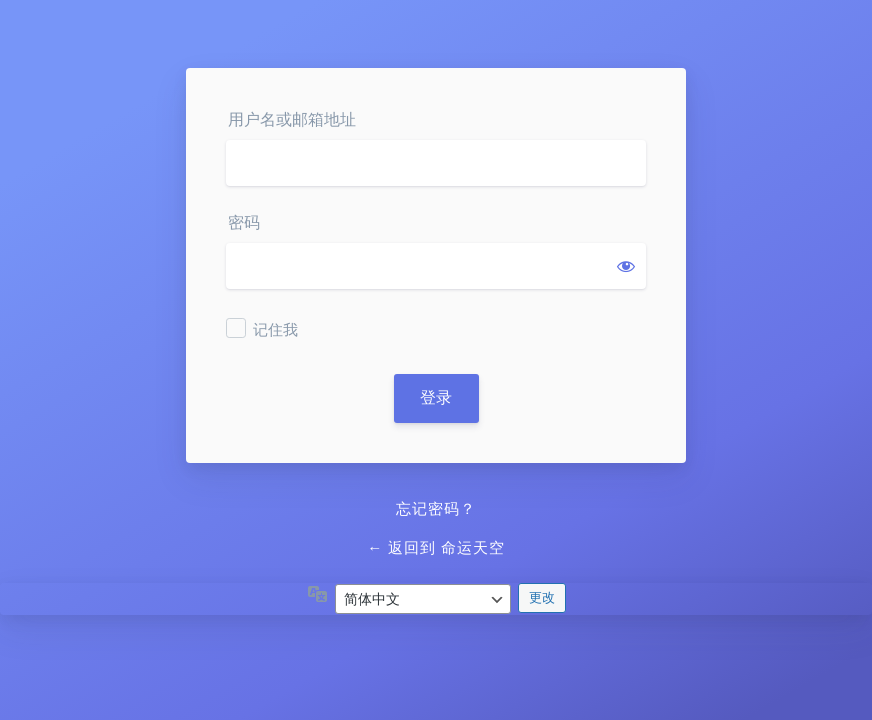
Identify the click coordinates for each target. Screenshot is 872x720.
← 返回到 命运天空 (435, 548)
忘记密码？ (436, 509)
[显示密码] (626, 266)
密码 (244, 222)
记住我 (275, 330)
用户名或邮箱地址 (292, 119)
